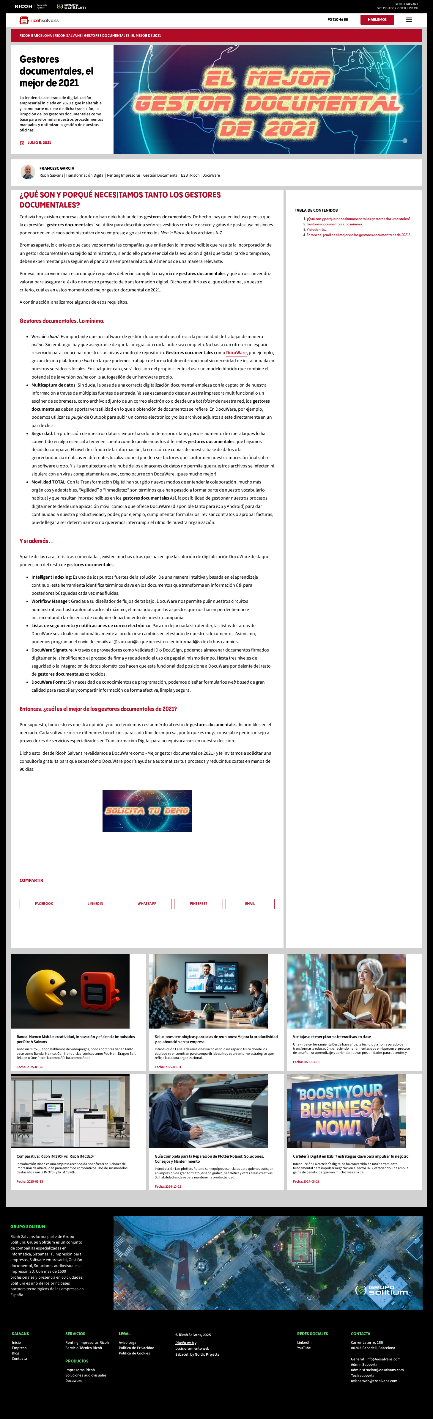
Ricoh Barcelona (37, 36)
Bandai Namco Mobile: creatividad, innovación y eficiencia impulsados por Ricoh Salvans (77, 1043)
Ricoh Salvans (69, 36)
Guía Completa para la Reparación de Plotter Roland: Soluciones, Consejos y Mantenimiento (209, 1163)
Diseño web (184, 1351)
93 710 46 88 (338, 20)
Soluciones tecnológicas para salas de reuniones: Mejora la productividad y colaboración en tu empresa (204, 1043)
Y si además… (318, 233)
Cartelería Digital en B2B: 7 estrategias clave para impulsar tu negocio (350, 1161)
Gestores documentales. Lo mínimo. (335, 228)
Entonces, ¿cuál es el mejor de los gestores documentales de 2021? (358, 238)
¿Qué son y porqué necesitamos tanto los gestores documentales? (358, 222)
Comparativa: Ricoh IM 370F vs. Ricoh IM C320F (57, 1161)
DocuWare (237, 356)
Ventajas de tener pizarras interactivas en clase (332, 1041)
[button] (45, 907)
